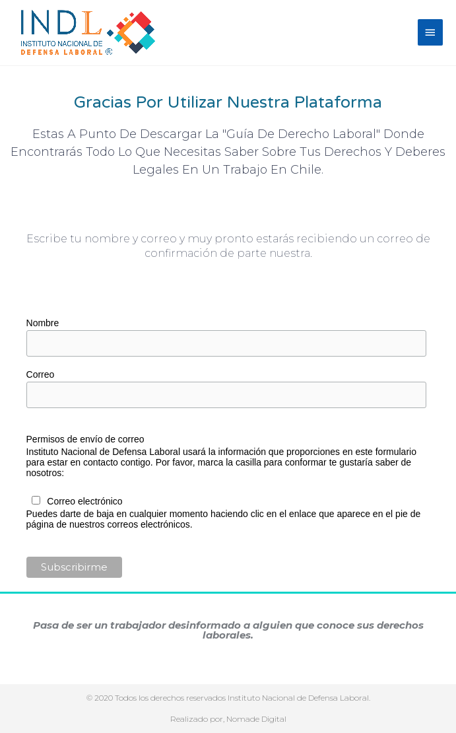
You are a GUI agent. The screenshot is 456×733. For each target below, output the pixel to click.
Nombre (42, 323)
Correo (40, 374)
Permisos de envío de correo (85, 439)
